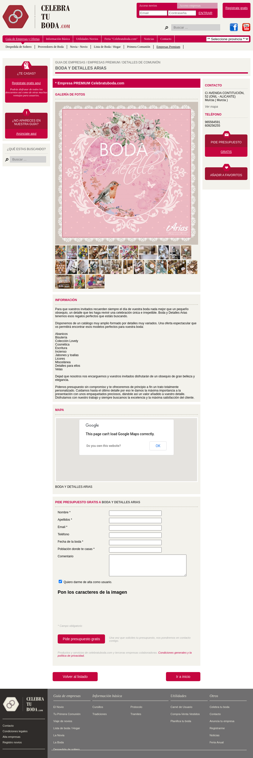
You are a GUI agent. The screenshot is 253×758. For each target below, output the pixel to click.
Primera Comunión (138, 47)
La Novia (58, 735)
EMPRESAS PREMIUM (104, 62)
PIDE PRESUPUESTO (226, 142)
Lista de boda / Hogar (66, 728)
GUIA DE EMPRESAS (70, 62)
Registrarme (217, 728)
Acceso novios (148, 5)
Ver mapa (211, 106)
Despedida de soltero (66, 749)
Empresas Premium (168, 47)
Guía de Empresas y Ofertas (23, 39)
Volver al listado (75, 677)
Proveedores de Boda (51, 47)
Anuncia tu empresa (221, 721)
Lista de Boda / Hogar (107, 47)
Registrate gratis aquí (26, 83)
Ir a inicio (183, 677)
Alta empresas (11, 736)
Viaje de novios (62, 721)
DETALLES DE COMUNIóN (141, 62)
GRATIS (226, 152)
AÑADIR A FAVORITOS (226, 175)
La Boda (58, 742)
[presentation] (96, 611)
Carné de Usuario (181, 706)
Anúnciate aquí (26, 133)
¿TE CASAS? (26, 73)
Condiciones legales (15, 731)
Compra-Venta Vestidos (185, 714)
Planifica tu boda (181, 721)
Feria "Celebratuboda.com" (121, 39)
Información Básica (58, 39)
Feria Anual (216, 742)
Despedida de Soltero (19, 47)
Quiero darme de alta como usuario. (88, 582)
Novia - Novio (79, 47)
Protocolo (136, 706)
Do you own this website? (104, 446)
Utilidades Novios (87, 39)
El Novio (58, 706)
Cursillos (97, 706)
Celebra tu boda (219, 706)
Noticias (149, 39)
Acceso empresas (190, 5)
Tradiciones (99, 714)
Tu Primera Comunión (66, 714)
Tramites (136, 714)
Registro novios (12, 742)
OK (158, 446)
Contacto (165, 39)
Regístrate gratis (236, 8)
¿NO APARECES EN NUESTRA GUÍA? (26, 122)
